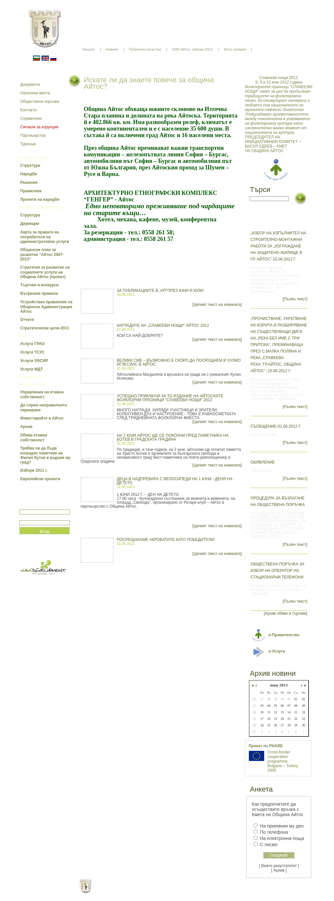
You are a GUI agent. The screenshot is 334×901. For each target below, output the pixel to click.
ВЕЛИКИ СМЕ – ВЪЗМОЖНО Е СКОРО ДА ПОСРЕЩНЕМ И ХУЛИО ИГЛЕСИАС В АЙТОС (179, 362)
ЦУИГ (23, 336)
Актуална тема (31, 384)
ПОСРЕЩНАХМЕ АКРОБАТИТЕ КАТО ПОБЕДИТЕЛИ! (166, 539)
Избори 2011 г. (34, 470)
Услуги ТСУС (32, 352)
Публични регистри (145, 49)
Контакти (28, 110)
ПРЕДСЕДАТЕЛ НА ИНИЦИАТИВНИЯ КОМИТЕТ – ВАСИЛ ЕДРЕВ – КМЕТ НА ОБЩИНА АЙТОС (279, 114)
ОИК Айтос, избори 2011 (192, 49)
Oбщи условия (141, 891)
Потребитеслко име (38, 506)
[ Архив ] (279, 870)
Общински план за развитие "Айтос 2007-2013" (42, 254)
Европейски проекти (40, 479)
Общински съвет (33, 157)
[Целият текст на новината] (217, 305)
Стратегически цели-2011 (44, 328)
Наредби (28, 174)
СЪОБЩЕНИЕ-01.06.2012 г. (275, 426)
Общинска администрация (42, 207)
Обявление (262, 462)
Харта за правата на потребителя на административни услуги (44, 237)
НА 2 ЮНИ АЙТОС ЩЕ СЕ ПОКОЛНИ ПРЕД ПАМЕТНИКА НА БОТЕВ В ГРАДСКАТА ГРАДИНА (173, 437)
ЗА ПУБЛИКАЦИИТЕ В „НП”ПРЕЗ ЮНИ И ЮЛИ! (160, 290)
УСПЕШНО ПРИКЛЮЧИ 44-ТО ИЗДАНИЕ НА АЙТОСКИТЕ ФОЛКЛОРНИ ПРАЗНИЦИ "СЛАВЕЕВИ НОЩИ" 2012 (170, 398)
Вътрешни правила (39, 293)
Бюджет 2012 (30, 377)
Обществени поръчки (39, 101)
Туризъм (28, 144)
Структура (30, 165)
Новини (112, 49)
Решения (29, 182)
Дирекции (29, 223)
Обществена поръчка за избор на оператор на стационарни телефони (277, 570)
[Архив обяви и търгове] (285, 613)
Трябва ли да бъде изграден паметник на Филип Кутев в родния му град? (45, 455)
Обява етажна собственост (33, 437)
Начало (88, 49)
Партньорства (33, 135)
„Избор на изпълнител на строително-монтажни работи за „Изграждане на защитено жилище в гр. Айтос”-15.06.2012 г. (278, 246)
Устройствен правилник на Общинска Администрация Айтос (46, 307)
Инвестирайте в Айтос (42, 418)
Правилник (31, 191)
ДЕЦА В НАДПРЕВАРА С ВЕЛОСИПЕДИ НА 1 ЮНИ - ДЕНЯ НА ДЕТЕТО (174, 481)
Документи (30, 84)
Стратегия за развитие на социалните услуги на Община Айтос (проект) (45, 272)
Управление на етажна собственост (42, 394)
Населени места (35, 93)
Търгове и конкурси (39, 285)
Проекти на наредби (39, 199)
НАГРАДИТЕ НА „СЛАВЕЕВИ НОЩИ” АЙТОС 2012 (163, 325)
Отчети (27, 319)
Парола (26, 517)
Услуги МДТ (31, 369)
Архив (26, 426)
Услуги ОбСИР (34, 360)
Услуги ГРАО (32, 343)
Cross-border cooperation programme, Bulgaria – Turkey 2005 (282, 761)
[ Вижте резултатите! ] (279, 865)
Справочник (31, 118)
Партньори (173, 891)
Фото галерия (235, 49)
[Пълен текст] (295, 299)
